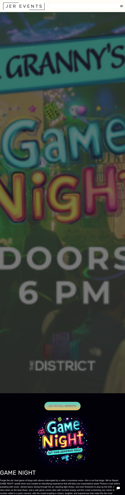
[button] (121, 6)
